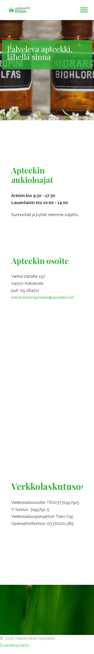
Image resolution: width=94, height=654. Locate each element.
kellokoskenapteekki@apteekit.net (42, 297)
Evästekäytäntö (14, 645)
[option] (47, 70)
